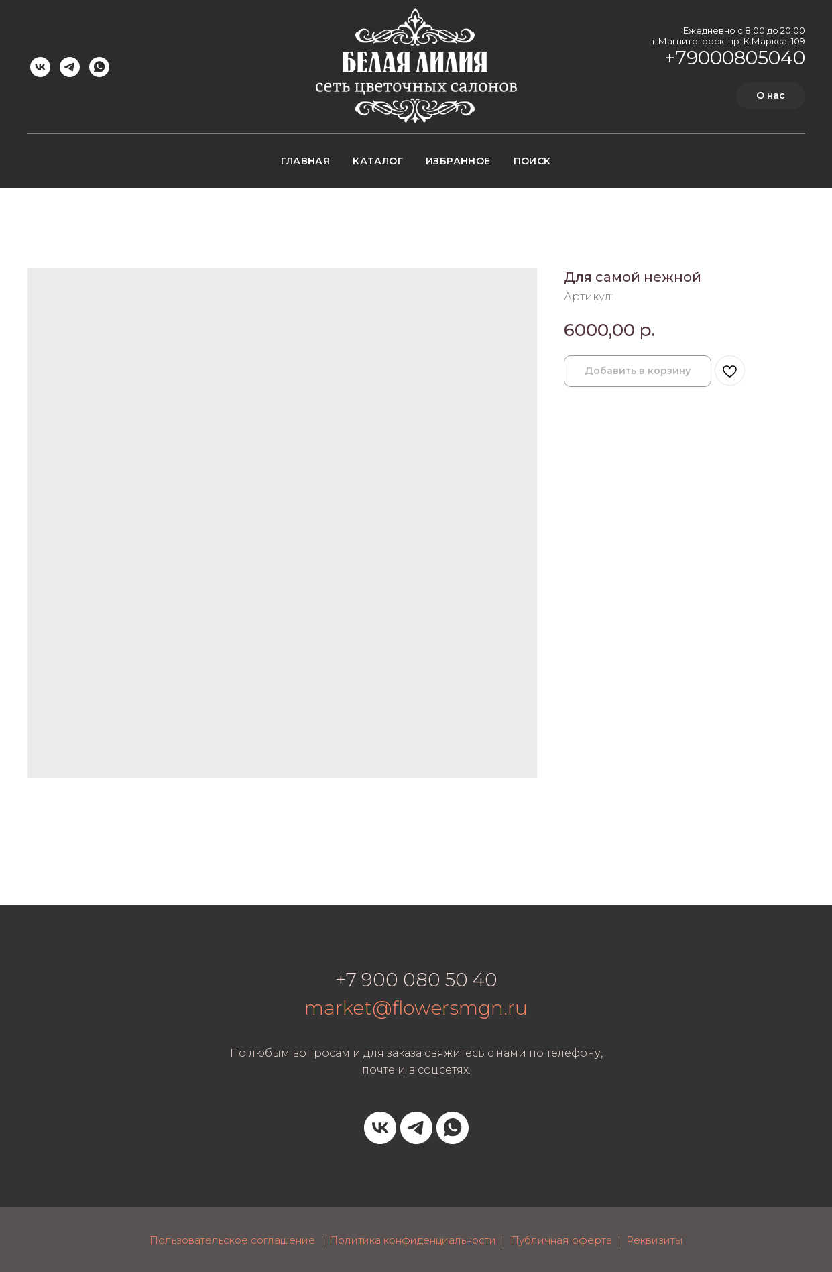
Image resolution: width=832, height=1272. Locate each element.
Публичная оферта (561, 1240)
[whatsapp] (99, 67)
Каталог (378, 161)
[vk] (40, 67)
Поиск (532, 161)
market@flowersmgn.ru (416, 1007)
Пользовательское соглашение (232, 1240)
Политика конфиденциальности (412, 1240)
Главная (305, 161)
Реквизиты (654, 1240)
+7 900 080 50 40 (416, 979)
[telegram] (70, 67)
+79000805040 (734, 57)
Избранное (458, 161)
